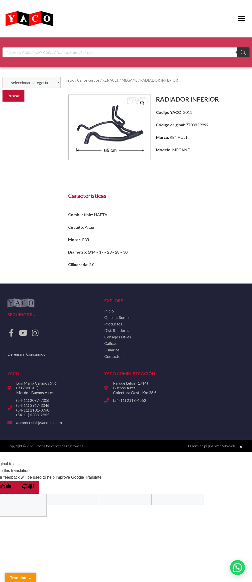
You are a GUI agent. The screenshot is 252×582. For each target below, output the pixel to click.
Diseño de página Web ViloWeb (211, 446)
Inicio (70, 80)
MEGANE (129, 80)
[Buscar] (243, 52)
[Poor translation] (28, 487)
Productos (113, 323)
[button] (241, 18)
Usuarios (112, 349)
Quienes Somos (117, 317)
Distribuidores (116, 330)
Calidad (111, 343)
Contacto (112, 356)
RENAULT (110, 80)
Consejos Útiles (117, 336)
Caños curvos (88, 80)
